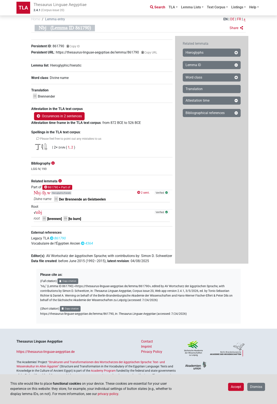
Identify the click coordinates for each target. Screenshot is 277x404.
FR (239, 19)
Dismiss (256, 387)
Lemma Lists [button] (191, 7)
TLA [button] (172, 7)
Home (35, 19)
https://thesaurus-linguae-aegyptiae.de (45, 352)
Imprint (146, 347)
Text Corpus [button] (216, 7)
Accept (236, 387)
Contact (147, 341)
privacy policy (108, 394)
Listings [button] (237, 7)
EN (225, 19)
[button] (236, 28)
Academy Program (103, 370)
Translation (194, 89)
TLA (23, 8)
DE (232, 19)
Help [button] (252, 7)
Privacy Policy (151, 352)
